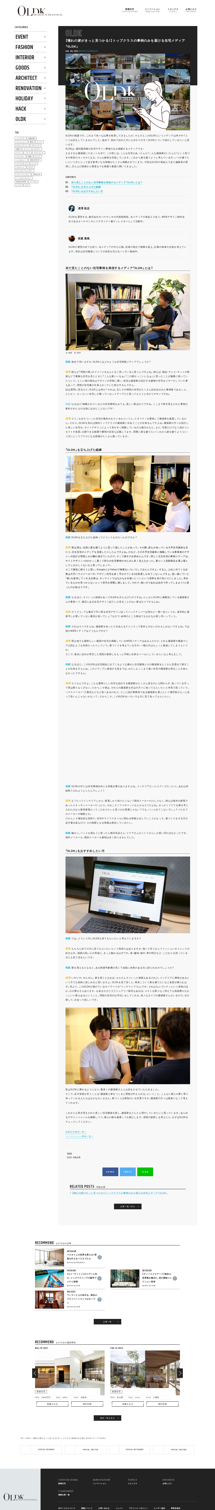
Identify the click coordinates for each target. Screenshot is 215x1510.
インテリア (20, 138)
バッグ (34, 163)
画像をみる (52, 1383)
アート (18, 153)
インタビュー (21, 160)
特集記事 (31, 138)
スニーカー (20, 156)
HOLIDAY (24, 98)
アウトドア (36, 145)
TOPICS (28, 1417)
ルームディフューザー (24, 171)
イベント (26, 149)
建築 (30, 156)
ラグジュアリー (22, 145)
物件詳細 (87, 1383)
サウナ (30, 167)
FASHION (24, 47)
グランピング (39, 153)
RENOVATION (29, 88)
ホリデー (37, 149)
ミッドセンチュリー (23, 178)
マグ (26, 185)
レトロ (18, 185)
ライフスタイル (22, 163)
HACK (21, 109)
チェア (37, 156)
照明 (18, 149)
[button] (35, 1352)
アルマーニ (20, 167)
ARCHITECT (26, 78)
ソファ (27, 153)
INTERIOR (25, 57)
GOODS (22, 67)
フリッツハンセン (22, 174)
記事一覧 (107, 1300)
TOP (22, 1417)
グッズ (39, 142)
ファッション (21, 142)
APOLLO (36, 174)
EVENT (22, 37)
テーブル (33, 182)
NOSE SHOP (21, 182)
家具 (31, 142)
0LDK (21, 119)
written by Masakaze (89, 51)
